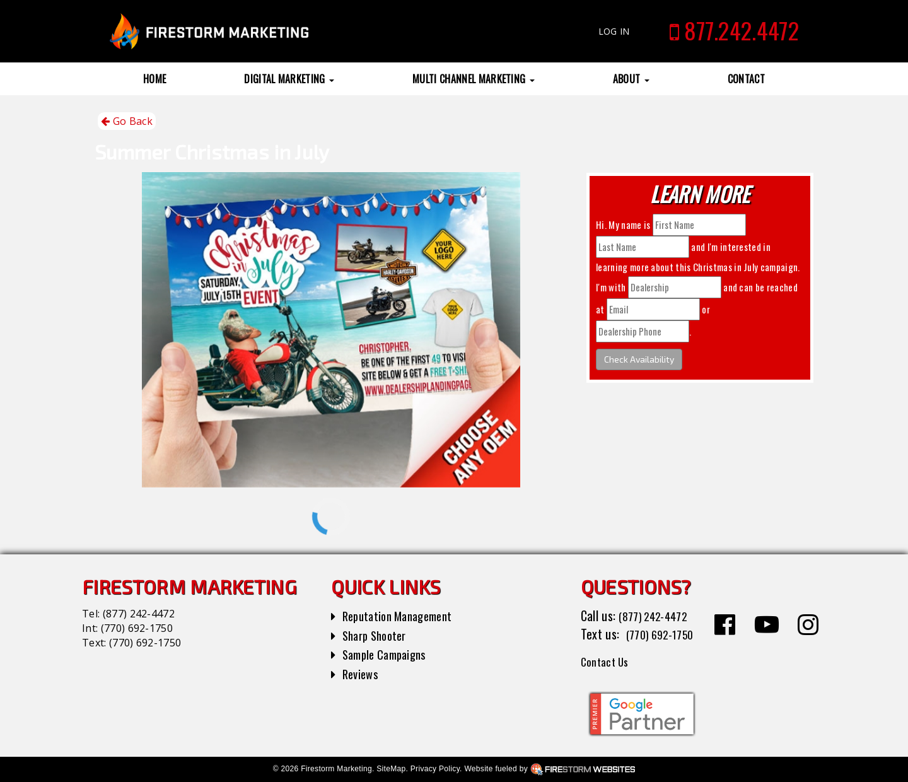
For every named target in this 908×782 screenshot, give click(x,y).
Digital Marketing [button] (289, 78)
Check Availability (639, 359)
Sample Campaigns (388, 654)
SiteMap (390, 768)
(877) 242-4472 (139, 614)
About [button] (631, 78)
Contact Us (608, 660)
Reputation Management (403, 615)
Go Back (127, 121)
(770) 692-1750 (137, 628)
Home (154, 78)
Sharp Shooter (378, 635)
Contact (746, 78)
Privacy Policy (435, 768)
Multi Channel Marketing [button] (473, 78)
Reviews (361, 673)
